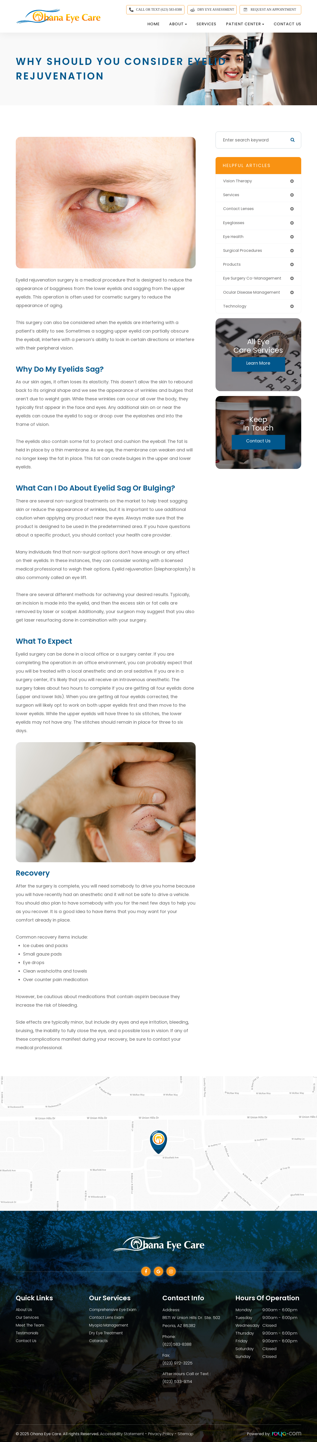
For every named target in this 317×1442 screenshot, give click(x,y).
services (232, 196)
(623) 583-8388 (177, 1344)
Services (206, 24)
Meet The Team (32, 1325)
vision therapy (239, 181)
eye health (234, 238)
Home (153, 24)
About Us (24, 1310)
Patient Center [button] (245, 24)
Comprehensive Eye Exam (116, 1310)
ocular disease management (254, 295)
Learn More (258, 367)
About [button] (178, 24)
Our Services (28, 1317)
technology (235, 310)
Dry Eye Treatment (108, 1333)
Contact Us (287, 24)
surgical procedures (244, 253)
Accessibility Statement (122, 1433)
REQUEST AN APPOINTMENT (269, 10)
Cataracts (99, 1341)
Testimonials (28, 1333)
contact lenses (240, 210)
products (232, 267)
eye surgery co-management (255, 281)
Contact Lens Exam (108, 1317)
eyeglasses (235, 224)
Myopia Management (111, 1325)
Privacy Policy (161, 1433)
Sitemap (185, 1433)
